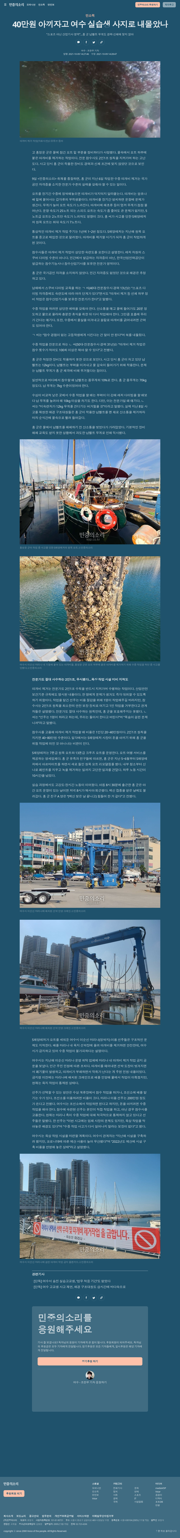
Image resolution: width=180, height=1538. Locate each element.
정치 (115, 1491)
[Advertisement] (90, 1439)
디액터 (158, 1498)
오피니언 (31, 5)
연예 (136, 1491)
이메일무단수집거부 (103, 1516)
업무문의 (46, 1516)
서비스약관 (83, 1516)
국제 (115, 1501)
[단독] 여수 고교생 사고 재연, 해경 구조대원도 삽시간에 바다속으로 (80, 1287)
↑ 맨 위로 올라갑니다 (166, 1531)
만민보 (51, 5)
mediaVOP (160, 1488)
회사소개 (8, 1516)
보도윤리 (21, 1516)
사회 (115, 1494)
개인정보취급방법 (64, 1516)
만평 (157, 1505)
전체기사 (117, 1488)
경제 (115, 1498)
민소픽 (41, 5)
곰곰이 (158, 1494)
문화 (136, 1488)
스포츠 (137, 1494)
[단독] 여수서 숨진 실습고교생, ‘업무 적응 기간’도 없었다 (72, 1281)
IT (135, 1498)
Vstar (94, 1498)
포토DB (159, 1501)
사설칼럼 (138, 1501)
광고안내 (33, 1516)
